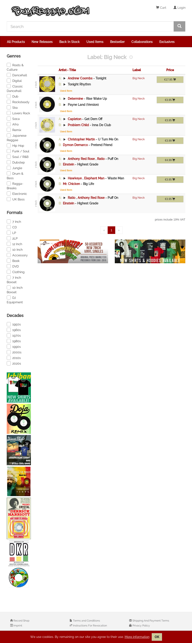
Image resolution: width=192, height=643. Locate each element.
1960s (14, 330)
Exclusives (167, 42)
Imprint (17, 625)
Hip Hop (15, 145)
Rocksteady (18, 102)
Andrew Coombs (80, 78)
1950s (14, 324)
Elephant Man (94, 178)
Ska (12, 107)
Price (170, 70)
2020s (14, 363)
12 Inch (14, 244)
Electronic (17, 193)
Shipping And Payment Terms (150, 620)
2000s (14, 352)
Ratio (101, 159)
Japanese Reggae (16, 137)
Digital (14, 81)
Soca (13, 119)
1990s (14, 346)
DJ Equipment (15, 299)
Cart (161, 7)
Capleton (74, 119)
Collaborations (142, 42)
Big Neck (138, 78)
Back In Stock (69, 42)
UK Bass (16, 199)
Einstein (68, 164)
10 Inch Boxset (15, 289)
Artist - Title (67, 70)
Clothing (16, 272)
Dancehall (17, 75)
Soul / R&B (17, 157)
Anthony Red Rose (81, 159)
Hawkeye (75, 178)
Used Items (94, 42)
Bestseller (117, 42)
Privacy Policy (141, 625)
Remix (14, 130)
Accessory (17, 255)
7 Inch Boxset (14, 279)
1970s (14, 335)
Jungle (14, 168)
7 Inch (14, 221)
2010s (14, 358)
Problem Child (78, 125)
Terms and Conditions (86, 620)
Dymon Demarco (75, 145)
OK (157, 637)
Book (13, 261)
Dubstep (16, 162)
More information (137, 637)
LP (11, 233)
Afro (13, 124)
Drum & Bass (15, 175)
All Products (16, 42)
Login (179, 7)
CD (12, 227)
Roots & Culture (15, 67)
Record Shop (21, 620)
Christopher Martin (81, 139)
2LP (12, 238)
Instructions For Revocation (89, 625)
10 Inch (15, 249)
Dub (12, 96)
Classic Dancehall (15, 88)
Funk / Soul (18, 151)
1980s (14, 341)
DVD (13, 266)
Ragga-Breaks (15, 185)
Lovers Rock (18, 113)
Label (136, 70)
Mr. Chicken (71, 184)
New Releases (42, 42)
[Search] (90, 26)
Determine (75, 98)
